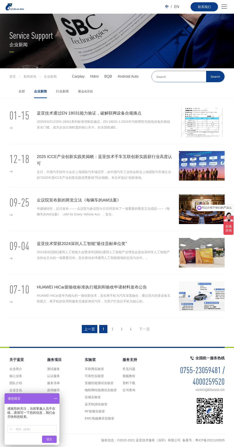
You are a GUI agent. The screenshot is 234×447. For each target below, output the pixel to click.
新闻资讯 (30, 76)
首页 (12, 76)
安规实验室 (93, 397)
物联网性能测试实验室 (101, 390)
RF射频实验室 (95, 411)
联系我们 (204, 7)
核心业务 (15, 376)
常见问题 (128, 369)
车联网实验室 (94, 369)
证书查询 (128, 390)
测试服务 (53, 369)
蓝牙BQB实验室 (96, 404)
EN (176, 7)
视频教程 (128, 376)
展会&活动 (85, 91)
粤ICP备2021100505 (210, 440)
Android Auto (128, 76)
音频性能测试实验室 (99, 383)
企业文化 (15, 390)
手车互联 (53, 397)
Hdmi (94, 76)
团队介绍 (15, 383)
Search (215, 76)
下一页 (144, 329)
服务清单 (53, 383)
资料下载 (128, 383)
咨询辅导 (53, 390)
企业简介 (15, 369)
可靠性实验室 (94, 376)
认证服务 (53, 376)
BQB (108, 76)
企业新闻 (50, 76)
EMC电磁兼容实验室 (99, 418)
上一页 (89, 329)
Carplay (78, 76)
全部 (22, 91)
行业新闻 (62, 91)
